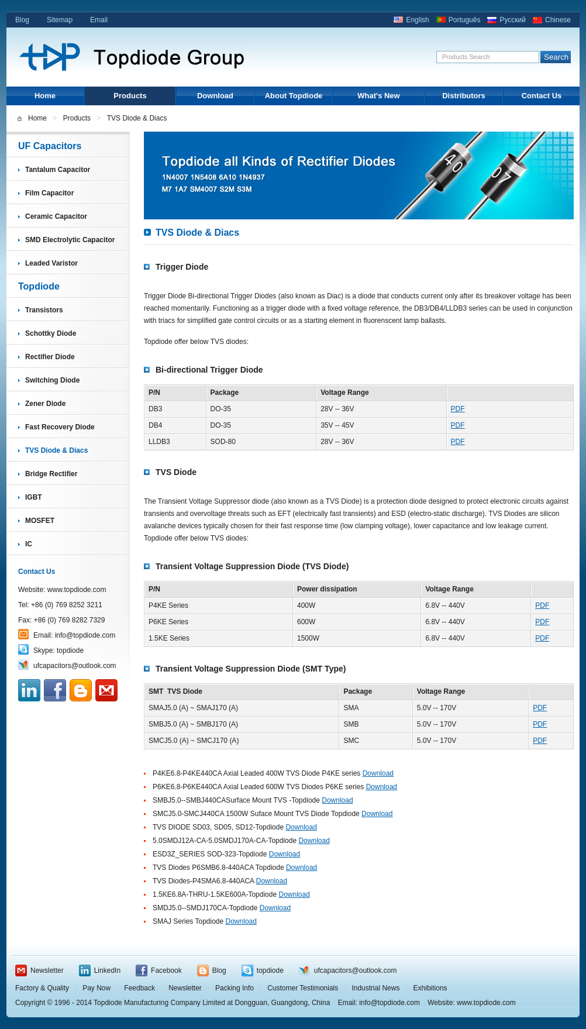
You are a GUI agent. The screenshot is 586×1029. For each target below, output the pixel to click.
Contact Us (542, 95)
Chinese (558, 20)
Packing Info (234, 988)
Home (45, 95)
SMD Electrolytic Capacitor (70, 240)
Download (215, 95)
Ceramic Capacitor (56, 216)
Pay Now (96, 988)
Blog (22, 20)
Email (99, 20)
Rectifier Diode (50, 357)
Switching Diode (52, 380)
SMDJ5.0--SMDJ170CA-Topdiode (205, 908)
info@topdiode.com (85, 635)
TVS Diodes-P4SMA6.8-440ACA (203, 881)
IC (28, 544)
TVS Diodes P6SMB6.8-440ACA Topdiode (219, 867)
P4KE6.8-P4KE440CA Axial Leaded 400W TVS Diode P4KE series (256, 773)
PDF (458, 409)
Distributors (463, 95)
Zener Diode (45, 404)
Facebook (166, 970)
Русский (512, 20)
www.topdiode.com (76, 590)
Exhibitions (430, 988)
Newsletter (47, 970)
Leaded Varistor (51, 263)
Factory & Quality (42, 988)
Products (129, 95)
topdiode (70, 650)
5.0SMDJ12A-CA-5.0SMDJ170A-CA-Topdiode (225, 841)
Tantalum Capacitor (57, 170)
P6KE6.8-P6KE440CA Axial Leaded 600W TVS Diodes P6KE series (258, 787)
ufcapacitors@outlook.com (74, 666)
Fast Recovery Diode (60, 427)
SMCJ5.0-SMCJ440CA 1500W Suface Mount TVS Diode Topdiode (256, 814)
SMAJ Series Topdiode (188, 921)
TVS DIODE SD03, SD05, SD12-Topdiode (218, 827)
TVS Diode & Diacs (56, 450)
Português (465, 20)
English (417, 20)
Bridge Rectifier (51, 474)
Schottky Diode (50, 333)
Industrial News (375, 988)
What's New (378, 95)
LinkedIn (107, 970)
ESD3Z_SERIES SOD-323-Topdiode (210, 854)
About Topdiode (294, 95)
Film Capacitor (49, 193)
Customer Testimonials (302, 988)
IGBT (33, 497)
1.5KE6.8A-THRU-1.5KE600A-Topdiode (215, 894)
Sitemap (60, 20)
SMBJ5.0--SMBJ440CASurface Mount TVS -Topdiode (236, 800)
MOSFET (39, 521)
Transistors (44, 310)
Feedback (139, 988)
